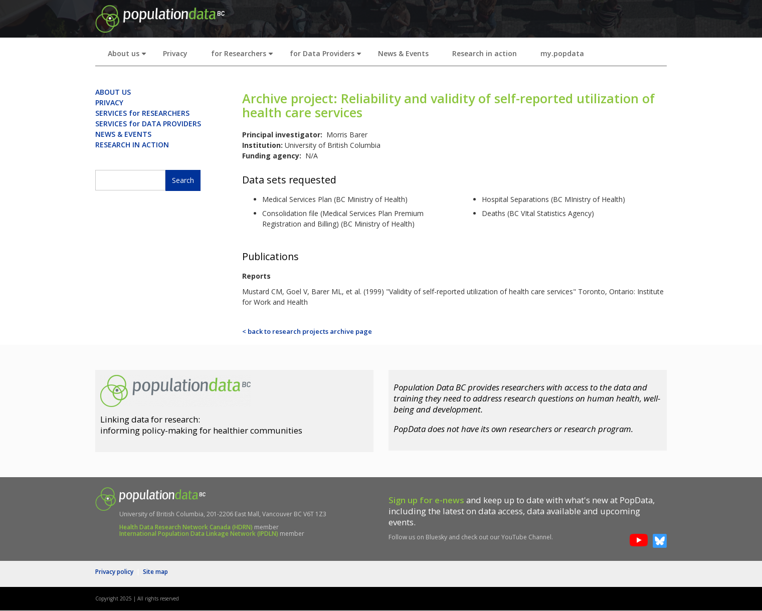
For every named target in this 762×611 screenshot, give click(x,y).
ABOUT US (113, 92)
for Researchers (244, 56)
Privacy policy (114, 571)
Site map (155, 571)
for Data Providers (327, 56)
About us (129, 56)
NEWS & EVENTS (123, 134)
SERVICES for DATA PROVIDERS (148, 123)
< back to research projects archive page (307, 331)
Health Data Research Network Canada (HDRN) (186, 527)
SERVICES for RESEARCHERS (142, 113)
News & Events (403, 53)
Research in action (484, 53)
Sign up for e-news (426, 500)
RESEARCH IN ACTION (132, 144)
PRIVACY (109, 102)
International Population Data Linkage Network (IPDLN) (198, 533)
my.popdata (562, 53)
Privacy (175, 53)
